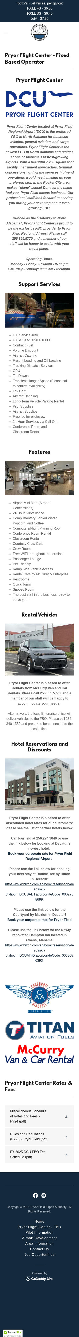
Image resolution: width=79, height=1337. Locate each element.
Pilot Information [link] (39, 1232)
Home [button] (39, 1221)
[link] (39, 32)
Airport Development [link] (39, 1238)
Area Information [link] (39, 1243)
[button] (7, 32)
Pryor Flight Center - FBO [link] (39, 1227)
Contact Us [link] (39, 1249)
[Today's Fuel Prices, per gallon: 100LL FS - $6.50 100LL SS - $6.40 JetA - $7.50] (39, 11)
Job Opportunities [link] (39, 1254)
